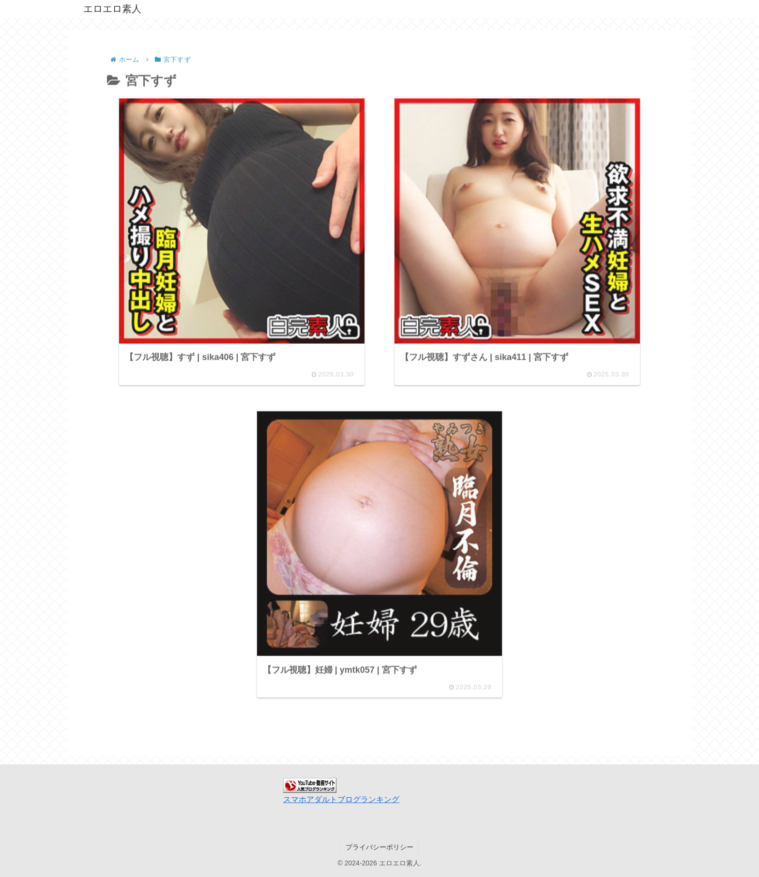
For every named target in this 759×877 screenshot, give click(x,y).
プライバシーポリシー (379, 847)
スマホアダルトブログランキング (341, 799)
